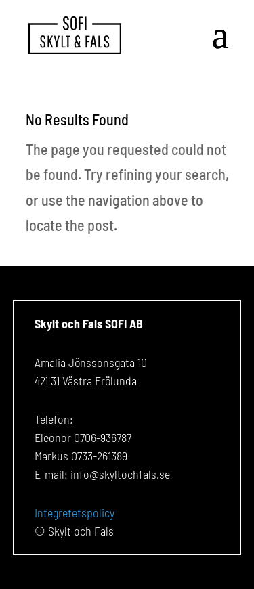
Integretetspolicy (74, 512)
